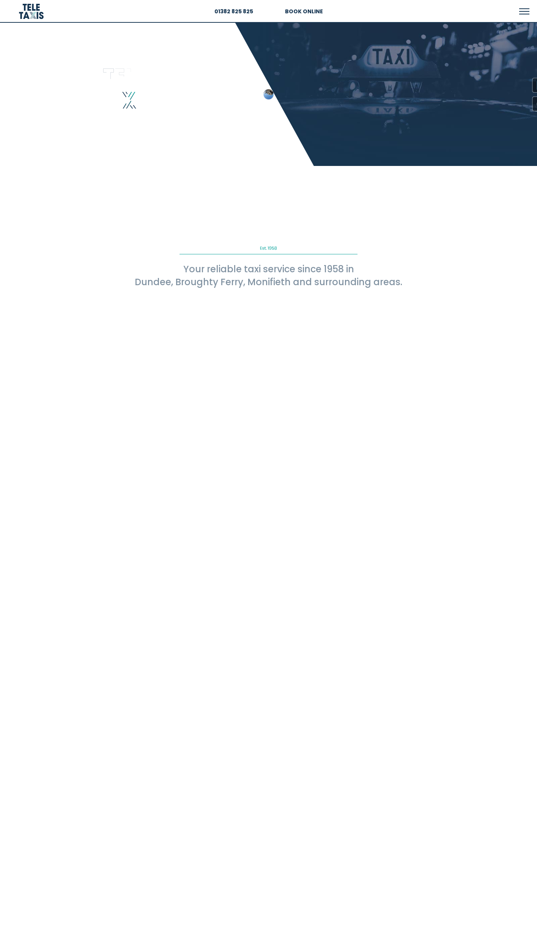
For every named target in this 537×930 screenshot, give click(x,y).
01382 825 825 (233, 11)
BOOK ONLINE (304, 11)
